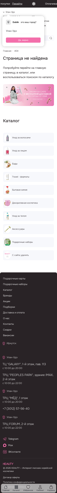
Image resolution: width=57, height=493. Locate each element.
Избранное (28, 488)
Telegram (10, 438)
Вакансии (8, 335)
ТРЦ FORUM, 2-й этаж (17, 424)
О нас (6, 318)
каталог (24, 72)
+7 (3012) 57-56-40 (14, 409)
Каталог (16, 488)
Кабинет (40, 488)
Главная (5, 488)
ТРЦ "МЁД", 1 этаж (14, 398)
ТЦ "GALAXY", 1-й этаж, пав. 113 (23, 364)
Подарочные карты (14, 278)
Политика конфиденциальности (19, 482)
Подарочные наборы (15, 284)
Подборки (9, 307)
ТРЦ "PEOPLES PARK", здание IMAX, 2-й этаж (26, 377)
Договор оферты (11, 477)
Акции (6, 301)
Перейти (21, 3)
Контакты (8, 324)
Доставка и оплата (14, 312)
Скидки (7, 329)
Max (8, 445)
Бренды (7, 295)
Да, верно (23, 40)
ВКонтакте (12, 452)
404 (16, 50)
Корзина (51, 488)
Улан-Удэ (11, 30)
